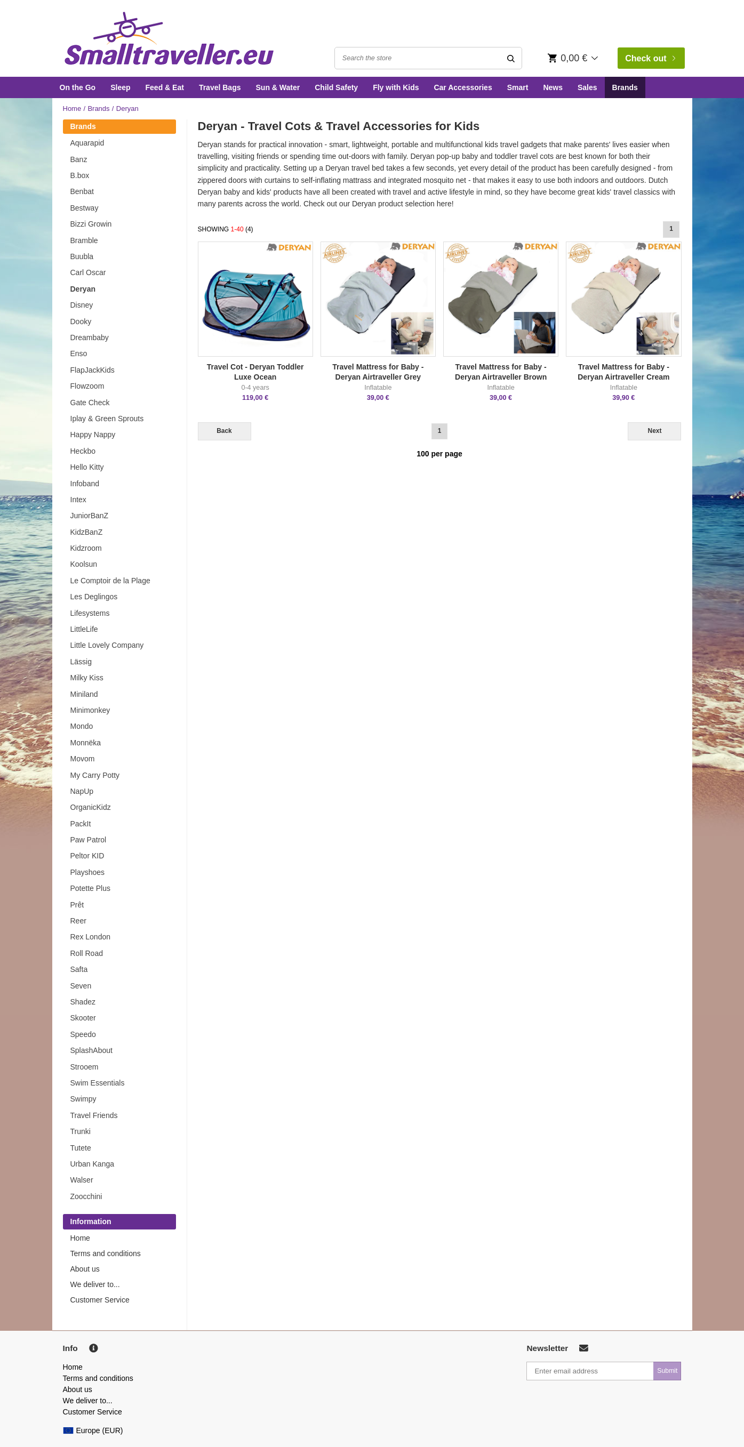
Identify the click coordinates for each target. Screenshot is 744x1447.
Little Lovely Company (107, 645)
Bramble (84, 240)
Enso (78, 353)
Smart (518, 87)
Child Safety (336, 87)
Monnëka (85, 742)
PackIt (80, 823)
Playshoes (87, 872)
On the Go (78, 87)
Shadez (82, 1002)
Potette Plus (90, 888)
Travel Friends (94, 1115)
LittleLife (84, 629)
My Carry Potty (95, 775)
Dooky (81, 321)
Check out (650, 58)
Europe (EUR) (93, 1430)
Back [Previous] (224, 431)
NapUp (82, 791)
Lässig (81, 661)
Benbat (82, 191)
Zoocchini (86, 1196)
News (553, 87)
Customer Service (100, 1300)
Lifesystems (90, 613)
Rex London (90, 936)
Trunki (80, 1131)
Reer (78, 921)
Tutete (80, 1148)
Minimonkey (90, 710)
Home (72, 108)
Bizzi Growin (91, 224)
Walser (81, 1180)
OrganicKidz (90, 807)
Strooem (84, 1067)
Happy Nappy (93, 434)
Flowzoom (87, 386)
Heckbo (82, 451)
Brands (625, 87)
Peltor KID (87, 855)
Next (655, 431)
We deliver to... (95, 1284)
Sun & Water (278, 87)
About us (85, 1269)
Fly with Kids (396, 87)
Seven (81, 986)
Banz (78, 159)
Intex (78, 499)
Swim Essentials (97, 1083)
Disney (81, 305)
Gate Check (90, 402)
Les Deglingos (94, 596)
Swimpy (83, 1099)
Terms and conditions (105, 1253)
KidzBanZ (86, 532)
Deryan (82, 289)
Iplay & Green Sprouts (107, 418)
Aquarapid (87, 143)
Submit (667, 1370)
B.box (80, 175)
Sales (587, 87)
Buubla (82, 256)
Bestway (84, 208)
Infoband (85, 483)
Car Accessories (463, 87)
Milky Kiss (86, 677)
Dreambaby (89, 337)
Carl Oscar (88, 272)
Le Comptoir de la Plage (110, 580)
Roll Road (86, 953)
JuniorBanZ (89, 515)
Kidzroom (86, 548)
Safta (79, 969)
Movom (82, 758)
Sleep (120, 87)
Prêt (77, 905)
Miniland (84, 694)
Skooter (83, 1018)
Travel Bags (220, 87)
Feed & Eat (165, 87)
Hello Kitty (87, 467)
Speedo (83, 1034)
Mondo (81, 726)
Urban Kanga (92, 1164)
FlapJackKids (92, 370)
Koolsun (84, 564)
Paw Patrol (88, 839)
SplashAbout (91, 1050)
